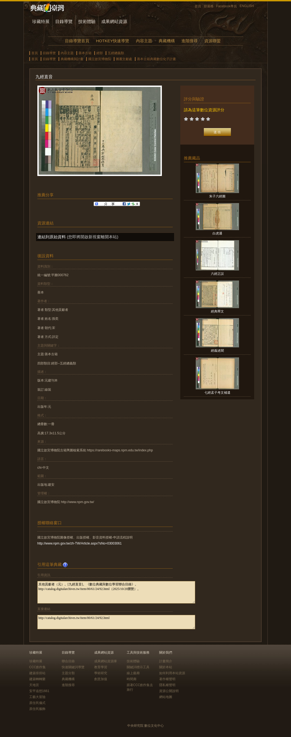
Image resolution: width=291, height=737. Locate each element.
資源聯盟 (212, 40)
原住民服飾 (37, 709)
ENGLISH (247, 6)
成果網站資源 (114, 21)
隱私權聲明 (167, 685)
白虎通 (217, 233)
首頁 (198, 6)
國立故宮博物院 (99, 59)
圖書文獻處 (124, 59)
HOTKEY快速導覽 (112, 40)
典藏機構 (167, 40)
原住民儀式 (37, 703)
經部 (99, 53)
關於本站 (165, 667)
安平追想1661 (39, 691)
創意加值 (100, 679)
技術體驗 (87, 21)
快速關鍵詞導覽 (73, 667)
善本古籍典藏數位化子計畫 (156, 59)
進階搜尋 (189, 40)
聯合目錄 (68, 661)
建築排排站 (37, 673)
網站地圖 (165, 697)
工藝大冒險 (37, 697)
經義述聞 (217, 351)
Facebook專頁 (226, 6)
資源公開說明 (169, 691)
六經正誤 (217, 274)
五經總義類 (116, 53)
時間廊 (131, 679)
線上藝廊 (133, 673)
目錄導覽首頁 (77, 40)
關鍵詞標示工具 (138, 667)
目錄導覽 (64, 21)
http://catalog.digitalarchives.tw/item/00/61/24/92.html (116, 622)
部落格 (209, 6)
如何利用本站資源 (172, 673)
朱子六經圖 (217, 196)
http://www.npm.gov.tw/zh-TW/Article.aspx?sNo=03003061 (79, 543)
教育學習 (100, 667)
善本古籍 (85, 53)
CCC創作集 (37, 667)
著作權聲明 (167, 679)
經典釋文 (217, 311)
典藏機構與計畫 (72, 59)
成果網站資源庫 (105, 661)
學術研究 (100, 673)
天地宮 (34, 685)
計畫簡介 (165, 661)
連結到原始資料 (51, 236)
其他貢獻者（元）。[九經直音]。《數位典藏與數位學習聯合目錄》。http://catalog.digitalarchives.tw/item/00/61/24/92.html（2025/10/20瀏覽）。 (116, 592)
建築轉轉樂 (37, 679)
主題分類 (68, 673)
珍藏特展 (41, 21)
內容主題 (144, 40)
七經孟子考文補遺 (217, 392)
